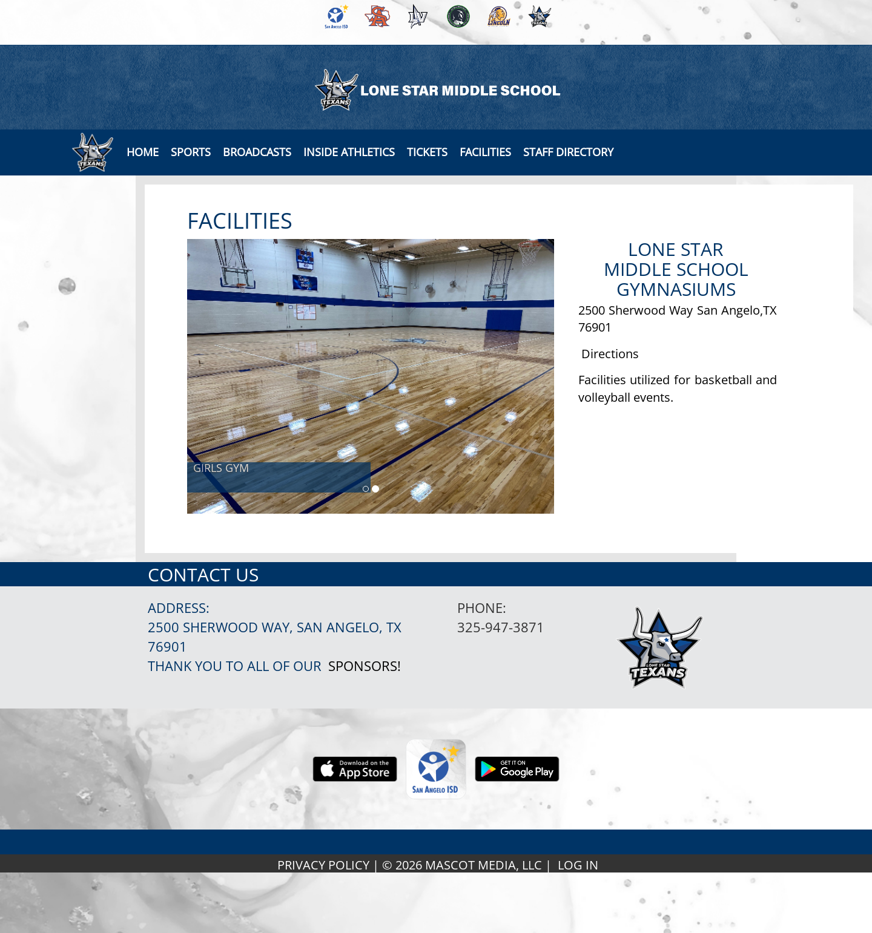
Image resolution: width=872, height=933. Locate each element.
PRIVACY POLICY (323, 865)
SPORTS (191, 152)
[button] (257, 151)
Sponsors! (364, 665)
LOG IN (578, 865)
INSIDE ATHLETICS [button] (349, 152)
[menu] (143, 151)
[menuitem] (334, 16)
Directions (610, 353)
